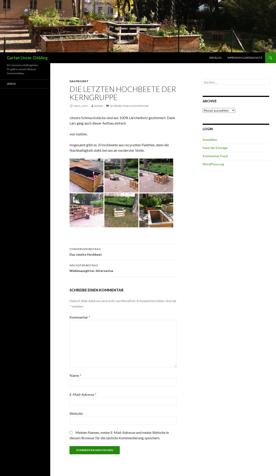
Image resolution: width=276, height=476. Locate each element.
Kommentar (80, 317)
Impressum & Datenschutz (245, 57)
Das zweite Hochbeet (123, 251)
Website (76, 413)
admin (98, 106)
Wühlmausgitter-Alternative (123, 268)
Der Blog (215, 57)
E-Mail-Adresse (83, 394)
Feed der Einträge (215, 148)
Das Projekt (79, 81)
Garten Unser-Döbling (27, 57)
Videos (11, 83)
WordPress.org (213, 164)
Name (75, 375)
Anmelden (210, 140)
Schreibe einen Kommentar (129, 106)
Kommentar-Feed (215, 156)
